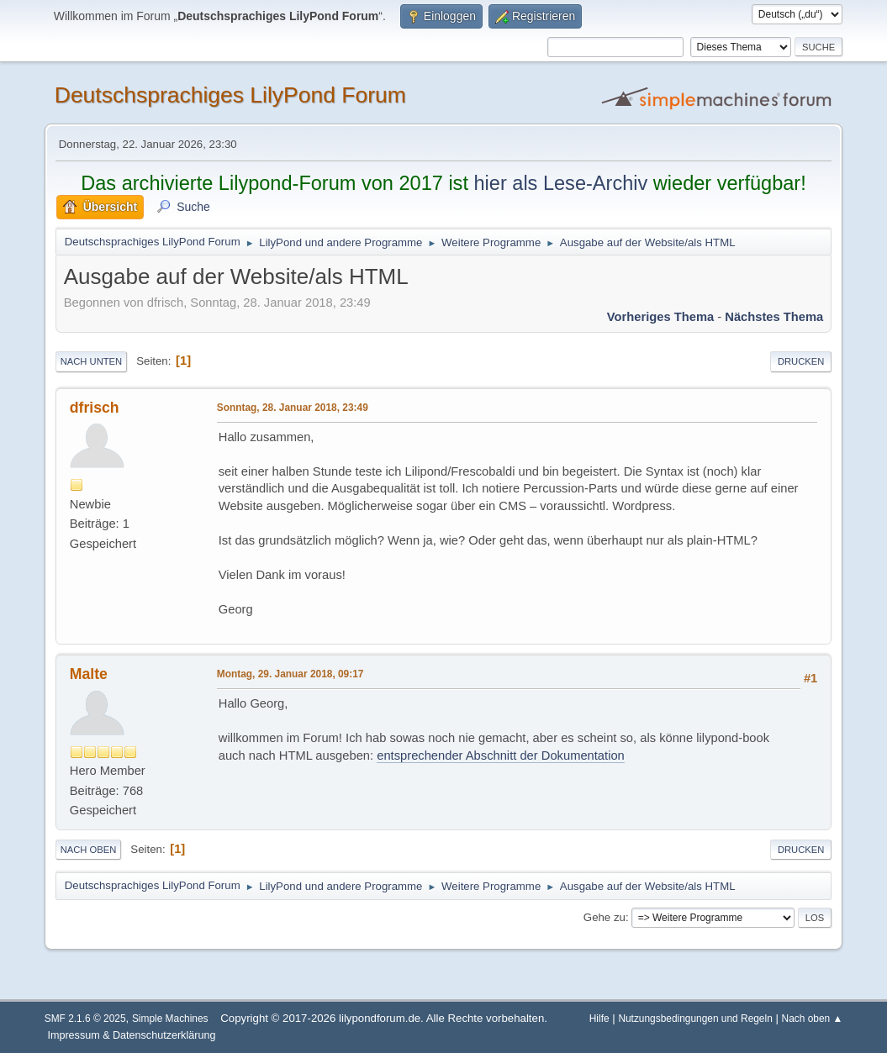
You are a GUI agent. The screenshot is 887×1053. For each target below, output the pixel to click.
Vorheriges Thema (660, 317)
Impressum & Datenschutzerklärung (131, 1035)
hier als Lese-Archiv (560, 183)
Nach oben (89, 850)
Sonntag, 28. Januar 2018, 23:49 (292, 407)
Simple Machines (170, 1018)
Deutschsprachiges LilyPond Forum (230, 95)
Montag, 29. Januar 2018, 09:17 (290, 674)
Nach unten (91, 361)
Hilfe (599, 1018)
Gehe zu (604, 917)
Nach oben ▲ (812, 1018)
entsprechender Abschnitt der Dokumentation (501, 755)
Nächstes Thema (774, 317)
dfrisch (94, 407)
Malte (89, 674)
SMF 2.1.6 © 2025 (85, 1018)
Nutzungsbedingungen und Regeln (695, 1018)
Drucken (801, 361)
